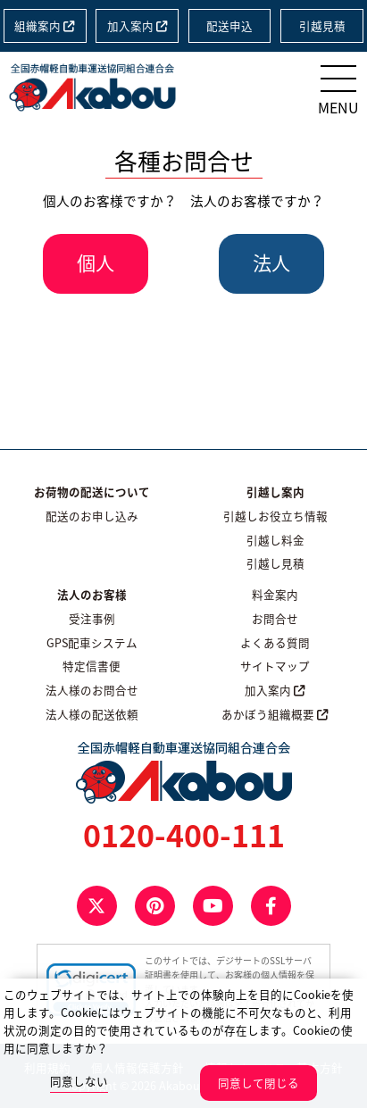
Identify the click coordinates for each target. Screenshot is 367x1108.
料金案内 (275, 594)
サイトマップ (275, 665)
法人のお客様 (92, 594)
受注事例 (92, 618)
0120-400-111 (184, 834)
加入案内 (137, 25)
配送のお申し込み (92, 515)
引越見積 (322, 25)
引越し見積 (275, 562)
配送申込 (229, 25)
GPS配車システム (92, 642)
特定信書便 (92, 665)
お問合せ (275, 618)
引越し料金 (275, 539)
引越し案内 (275, 491)
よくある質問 (275, 642)
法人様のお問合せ (92, 689)
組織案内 (44, 25)
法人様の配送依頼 (92, 713)
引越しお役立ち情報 (275, 515)
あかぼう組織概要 (275, 713)
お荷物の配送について (92, 491)
